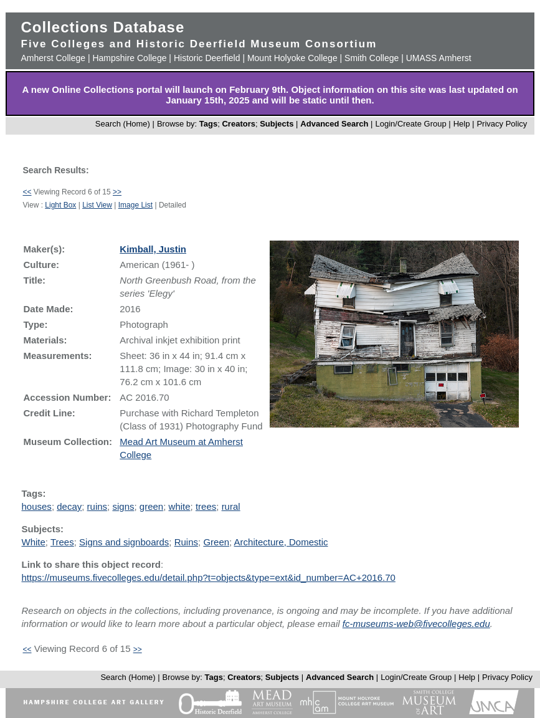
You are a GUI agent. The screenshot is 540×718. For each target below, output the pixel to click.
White (33, 542)
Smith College (371, 58)
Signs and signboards (124, 542)
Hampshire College (129, 58)
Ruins (186, 542)
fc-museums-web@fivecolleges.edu (416, 623)
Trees (62, 542)
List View (97, 205)
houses (37, 506)
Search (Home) (122, 123)
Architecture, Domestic (281, 542)
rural (231, 506)
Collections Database (103, 27)
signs (123, 506)
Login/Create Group (411, 123)
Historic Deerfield (207, 58)
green (151, 506)
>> (117, 192)
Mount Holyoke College (292, 58)
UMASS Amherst (438, 58)
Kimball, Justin (153, 249)
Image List (135, 205)
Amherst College (53, 58)
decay (69, 506)
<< (27, 192)
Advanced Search (334, 123)
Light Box (60, 205)
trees (206, 506)
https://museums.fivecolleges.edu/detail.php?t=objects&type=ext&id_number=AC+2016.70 (209, 577)
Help (461, 123)
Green (216, 542)
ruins (97, 506)
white (180, 506)
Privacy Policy (501, 123)
